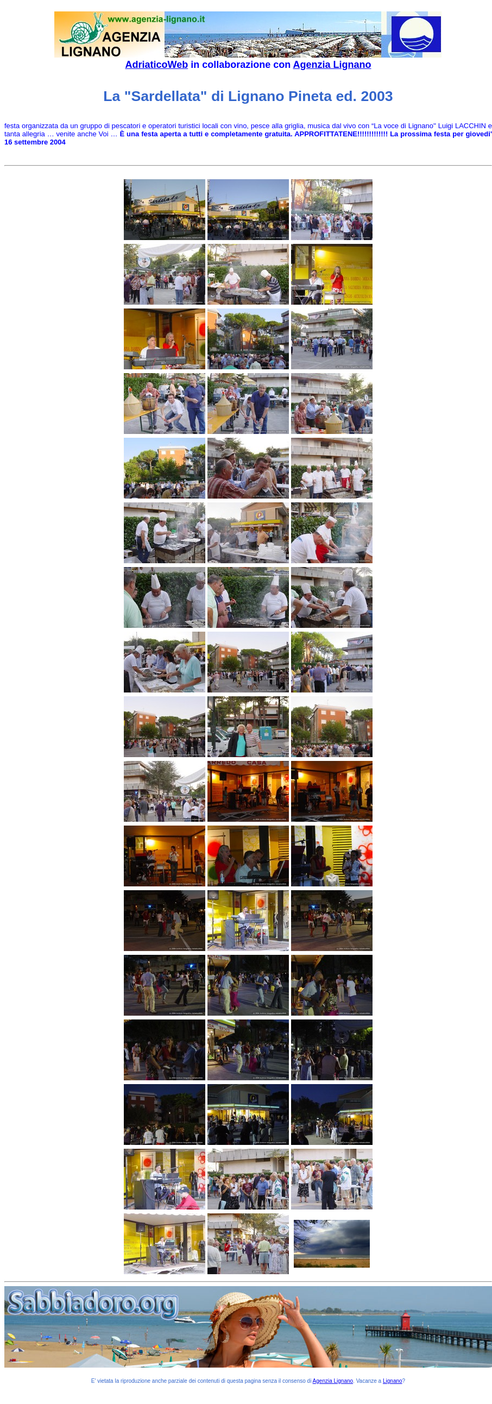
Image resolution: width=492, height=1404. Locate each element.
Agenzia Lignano (332, 64)
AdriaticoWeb (156, 64)
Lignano (392, 1381)
